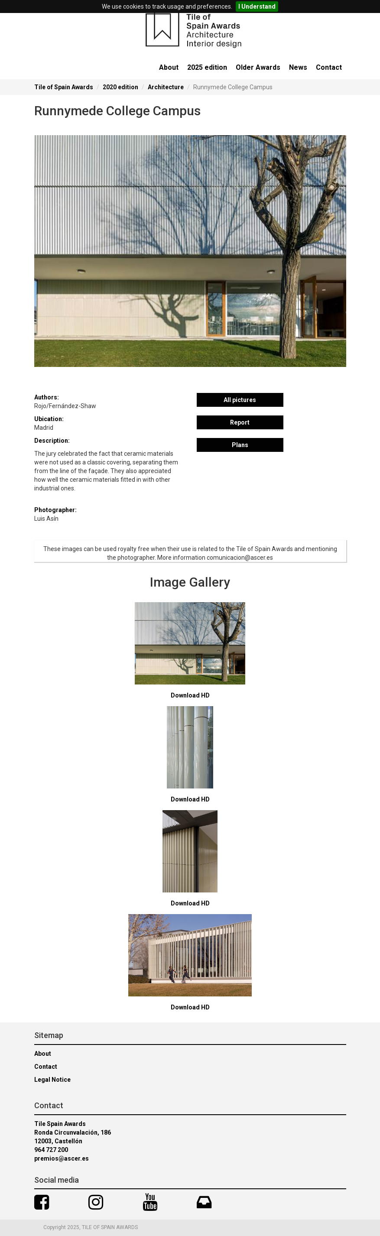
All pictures (240, 399)
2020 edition (120, 87)
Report (240, 422)
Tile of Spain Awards (63, 87)
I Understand (257, 6)
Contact (329, 67)
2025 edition (207, 67)
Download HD (190, 695)
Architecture (166, 87)
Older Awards (258, 67)
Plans (240, 444)
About (169, 67)
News (298, 67)
